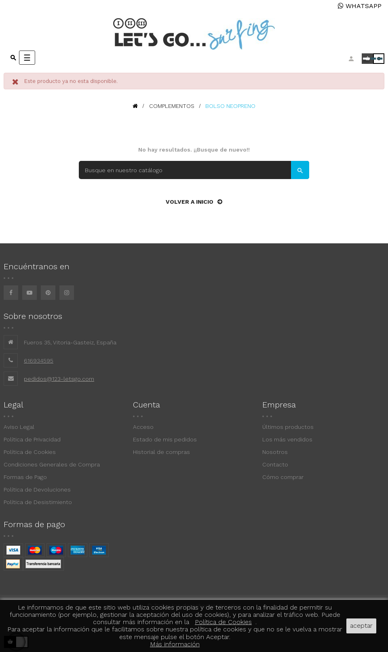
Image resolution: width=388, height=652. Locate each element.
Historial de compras (161, 452)
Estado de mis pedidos (165, 439)
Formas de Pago (25, 477)
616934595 (38, 360)
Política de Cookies (30, 452)
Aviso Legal (19, 427)
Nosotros (275, 452)
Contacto (275, 464)
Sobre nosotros (33, 316)
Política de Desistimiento (38, 502)
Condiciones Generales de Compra (52, 464)
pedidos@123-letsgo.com (59, 379)
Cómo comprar (283, 477)
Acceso (143, 427)
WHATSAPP (360, 6)
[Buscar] (194, 170)
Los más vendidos (287, 439)
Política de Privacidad (32, 439)
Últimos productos (288, 427)
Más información (175, 644)
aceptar (361, 625)
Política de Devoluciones (37, 489)
